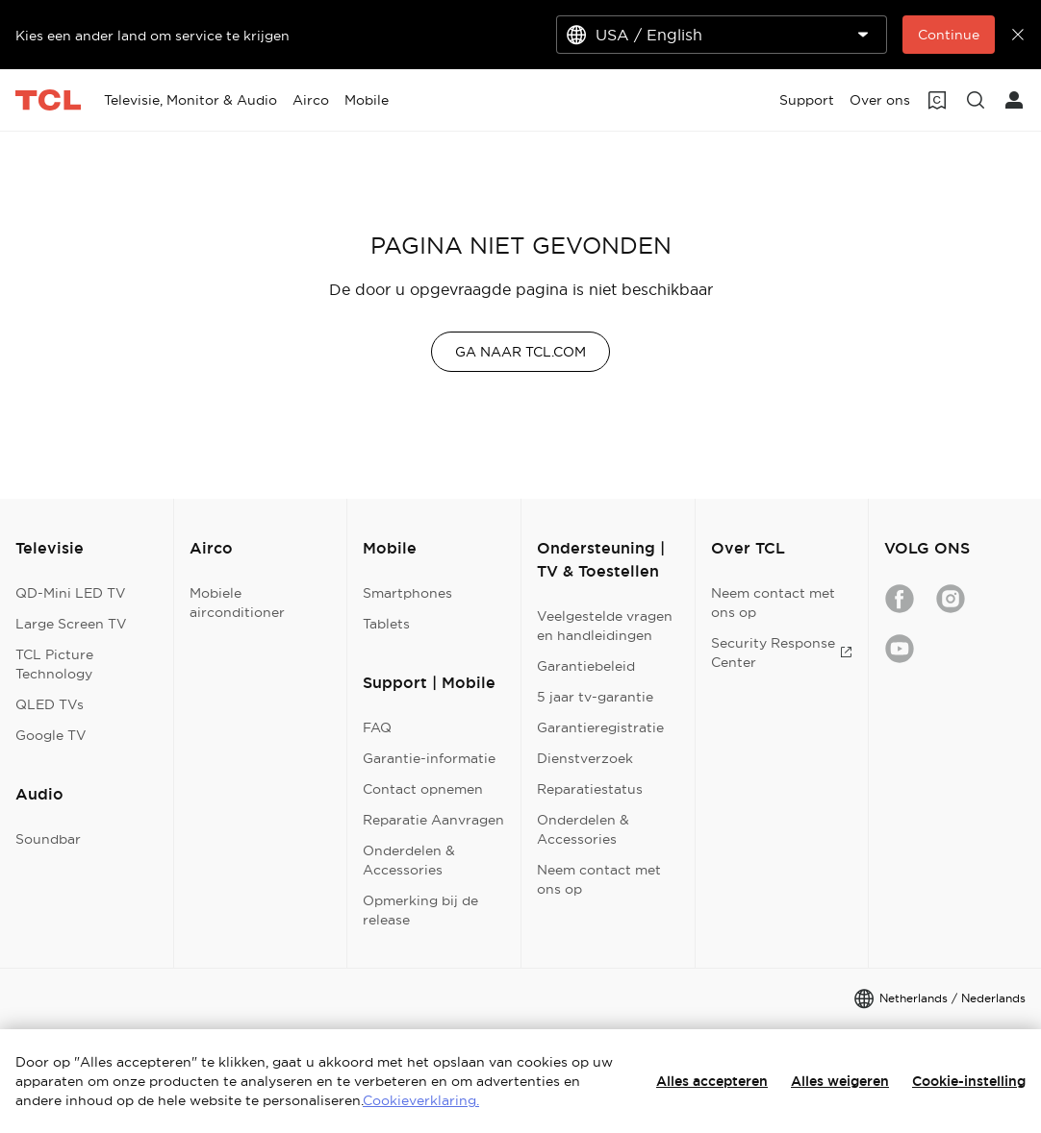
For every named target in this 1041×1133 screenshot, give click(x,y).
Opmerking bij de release (420, 910)
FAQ (377, 727)
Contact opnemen (423, 789)
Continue (948, 34)
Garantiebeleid (586, 666)
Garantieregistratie (600, 727)
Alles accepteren (712, 1081)
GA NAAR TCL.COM (520, 351)
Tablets (386, 623)
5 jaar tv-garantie (595, 696)
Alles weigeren (840, 1081)
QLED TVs (49, 704)
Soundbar (48, 839)
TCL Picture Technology (54, 664)
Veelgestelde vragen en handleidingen (605, 625)
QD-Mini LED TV (70, 593)
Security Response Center (782, 652)
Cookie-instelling (969, 1081)
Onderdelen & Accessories (409, 860)
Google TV (51, 735)
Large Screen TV (71, 623)
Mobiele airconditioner (237, 602)
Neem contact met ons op (599, 879)
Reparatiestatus (590, 789)
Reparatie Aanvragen (433, 819)
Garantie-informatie (429, 758)
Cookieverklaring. (421, 1100)
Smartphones (407, 593)
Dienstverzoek (585, 758)
